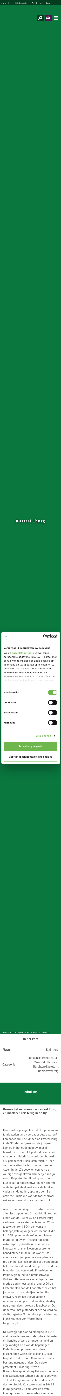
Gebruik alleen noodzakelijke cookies (30, 756)
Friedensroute (21, 3)
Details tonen (43, 735)
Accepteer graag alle (30, 746)
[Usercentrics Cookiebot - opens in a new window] (43, 636)
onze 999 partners (23, 653)
